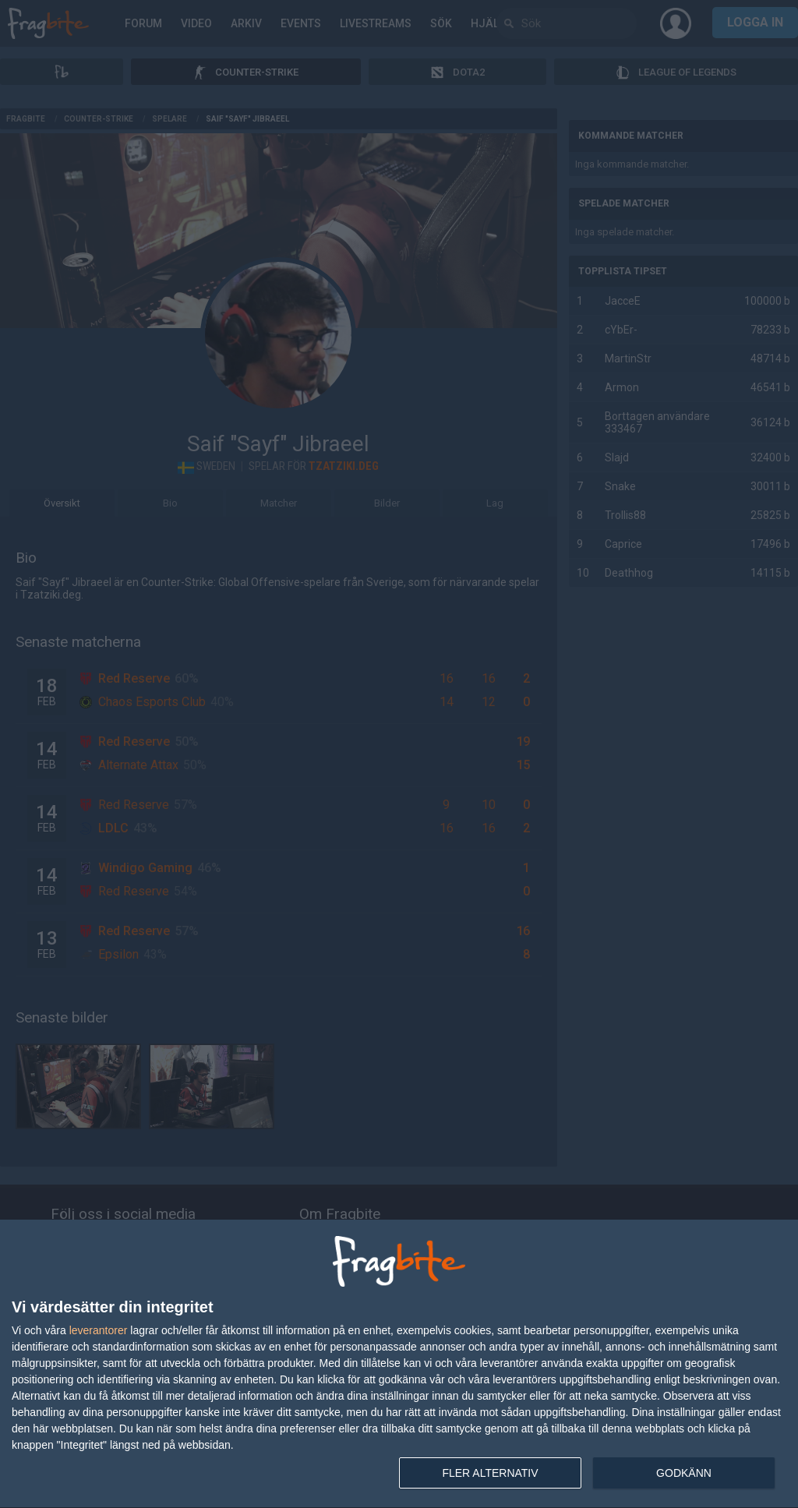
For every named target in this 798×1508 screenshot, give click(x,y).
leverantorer (98, 1330)
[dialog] (399, 1364)
